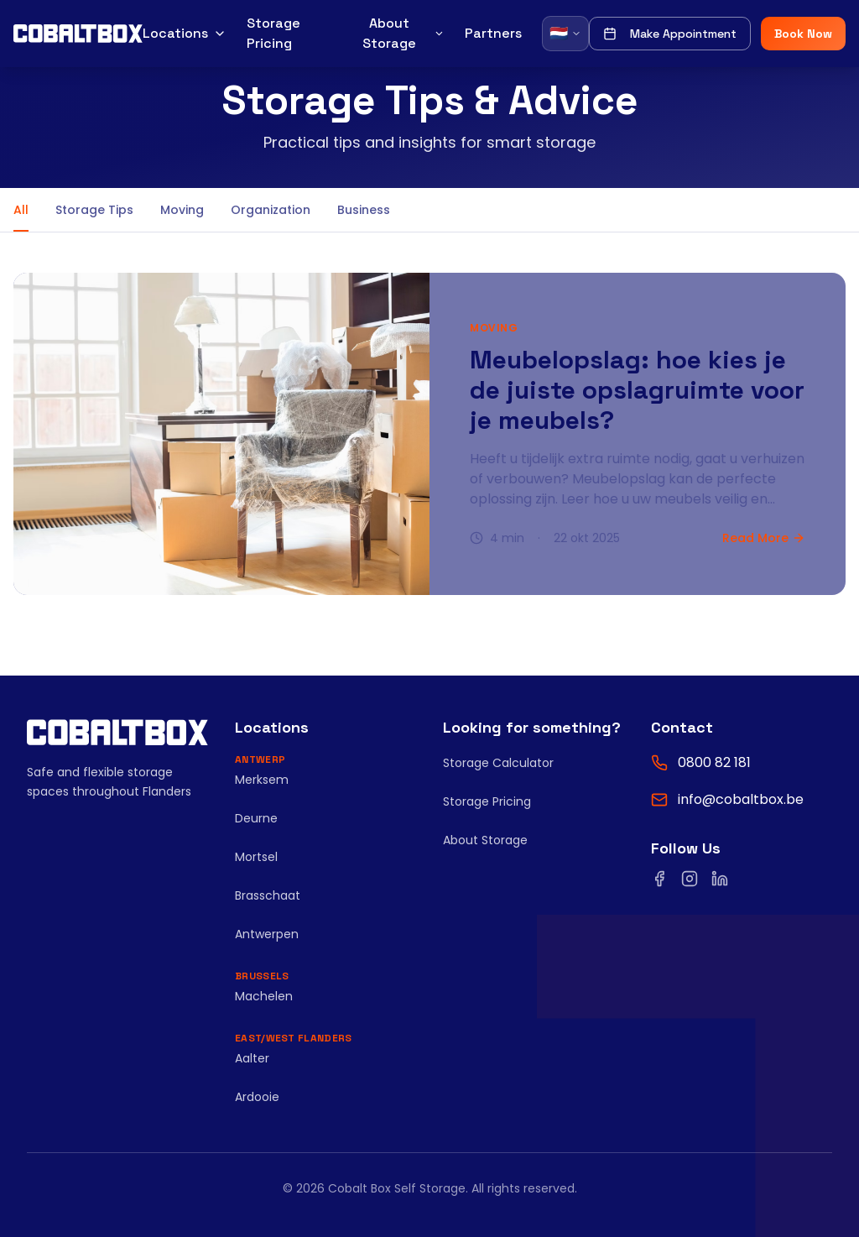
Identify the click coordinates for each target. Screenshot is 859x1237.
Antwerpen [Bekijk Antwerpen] (267, 934)
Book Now (803, 33)
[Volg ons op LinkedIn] (719, 878)
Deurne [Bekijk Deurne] (256, 818)
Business (363, 209)
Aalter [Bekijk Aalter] (252, 1058)
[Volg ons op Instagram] (689, 878)
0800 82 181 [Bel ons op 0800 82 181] (714, 762)
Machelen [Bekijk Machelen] (264, 996)
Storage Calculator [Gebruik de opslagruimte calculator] (498, 762)
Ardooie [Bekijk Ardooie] (257, 1096)
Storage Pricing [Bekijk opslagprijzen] (487, 801)
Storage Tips (94, 209)
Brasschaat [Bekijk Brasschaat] (267, 895)
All (21, 216)
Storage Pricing (273, 33)
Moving (182, 209)
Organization (270, 209)
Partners (493, 33)
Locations (184, 33)
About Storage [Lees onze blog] (485, 840)
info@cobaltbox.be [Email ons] (741, 799)
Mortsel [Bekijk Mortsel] (256, 856)
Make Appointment (670, 33)
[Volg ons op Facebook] (659, 878)
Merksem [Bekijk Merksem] (262, 779)
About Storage (403, 33)
